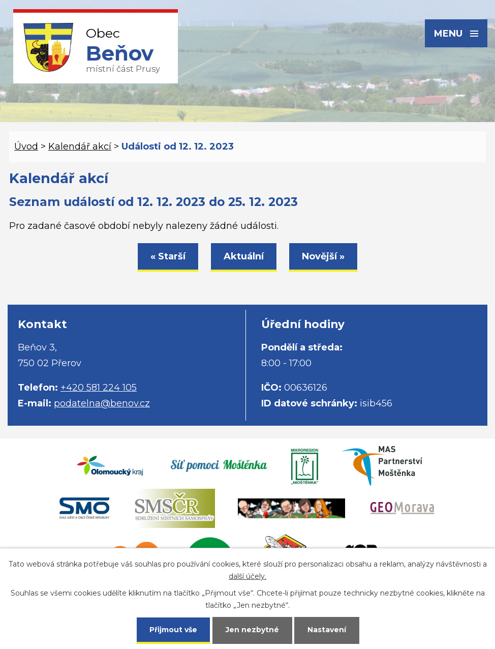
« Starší (167, 256)
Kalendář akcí (79, 146)
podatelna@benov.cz (102, 403)
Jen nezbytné (252, 629)
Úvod (26, 146)
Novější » (323, 256)
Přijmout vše (173, 629)
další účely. (247, 576)
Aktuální (244, 256)
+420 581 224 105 (98, 387)
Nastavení (326, 629)
